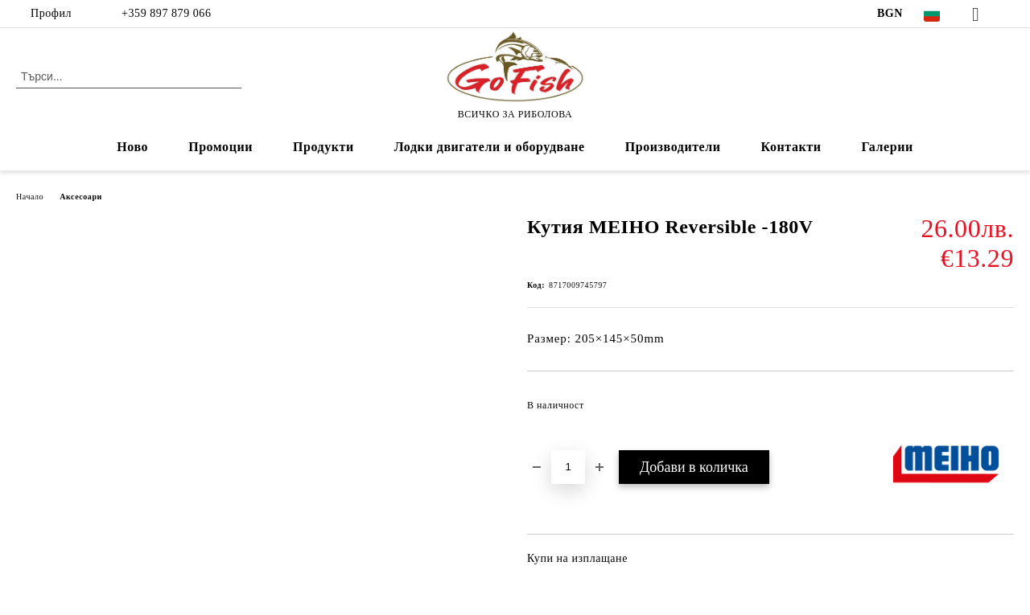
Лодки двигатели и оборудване (489, 147)
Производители (673, 147)
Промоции (220, 147)
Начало (29, 196)
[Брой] (568, 467)
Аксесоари (81, 196)
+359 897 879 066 (164, 13)
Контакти (791, 147)
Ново (132, 147)
